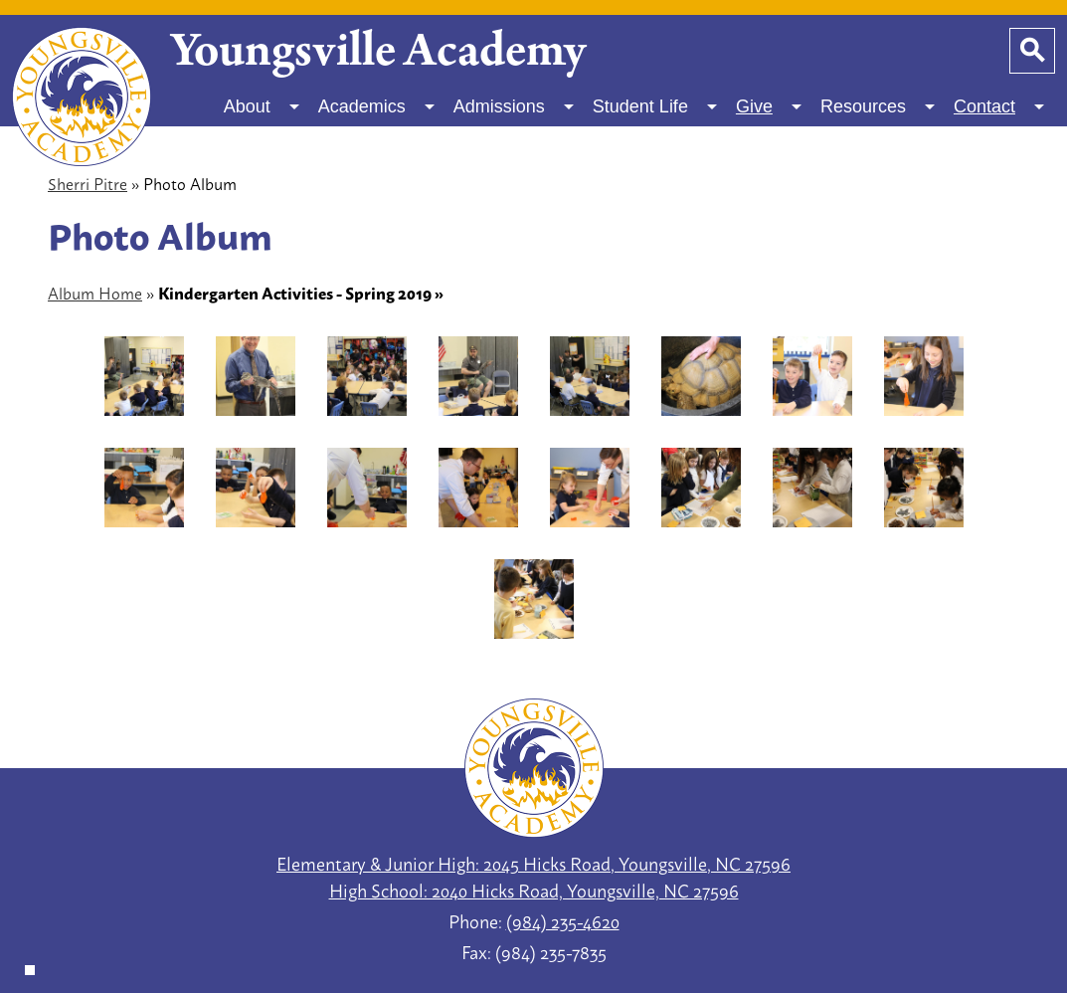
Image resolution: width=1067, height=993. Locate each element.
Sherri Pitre (87, 182)
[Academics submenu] (377, 106)
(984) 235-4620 (563, 920)
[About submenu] (263, 106)
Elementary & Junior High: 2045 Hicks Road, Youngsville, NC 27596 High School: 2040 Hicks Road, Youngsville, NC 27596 (533, 876)
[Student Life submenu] (656, 106)
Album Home (95, 292)
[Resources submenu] (879, 106)
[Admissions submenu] (515, 106)
